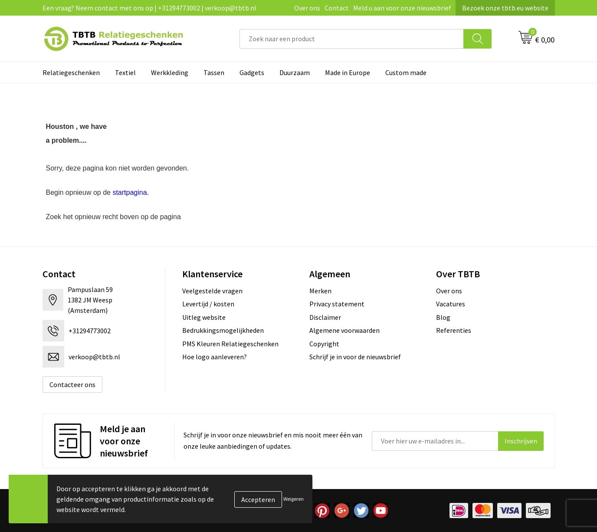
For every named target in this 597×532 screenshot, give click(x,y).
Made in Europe (347, 72)
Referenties (453, 330)
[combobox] (351, 39)
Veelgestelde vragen (212, 290)
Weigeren (293, 499)
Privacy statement (336, 303)
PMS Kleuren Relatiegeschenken (230, 343)
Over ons (307, 7)
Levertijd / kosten (208, 303)
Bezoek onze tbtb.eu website (505, 7)
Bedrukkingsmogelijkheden (223, 330)
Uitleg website (204, 317)
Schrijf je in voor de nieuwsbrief (355, 356)
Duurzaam (294, 72)
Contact (337, 7)
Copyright (324, 343)
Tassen (213, 72)
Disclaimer (325, 317)
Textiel (125, 72)
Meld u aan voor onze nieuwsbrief (402, 7)
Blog (443, 317)
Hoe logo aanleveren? (214, 356)
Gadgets (251, 72)
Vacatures (450, 303)
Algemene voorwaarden (344, 330)
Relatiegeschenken (71, 72)
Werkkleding (169, 72)
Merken (320, 290)
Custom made (405, 72)
